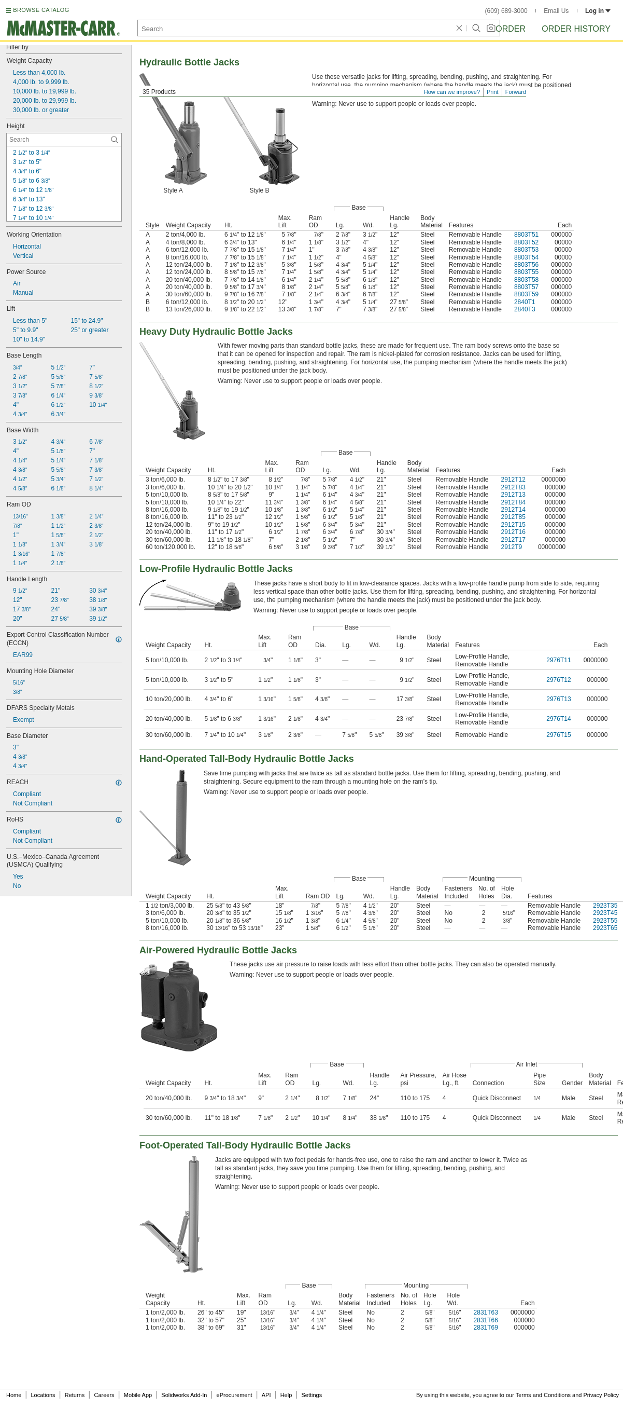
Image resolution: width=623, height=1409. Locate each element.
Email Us (556, 11)
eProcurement (234, 1395)
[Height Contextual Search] (64, 139)
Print (493, 92)
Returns (75, 1395)
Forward (515, 92)
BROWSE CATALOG (41, 10)
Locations (43, 1395)
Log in (598, 11)
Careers (104, 1395)
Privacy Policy (601, 1395)
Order (510, 28)
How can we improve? (452, 92)
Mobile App (138, 1395)
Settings (311, 1395)
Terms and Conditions (543, 1395)
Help (286, 1395)
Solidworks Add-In (184, 1395)
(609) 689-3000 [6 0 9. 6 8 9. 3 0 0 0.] (506, 11)
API (266, 1395)
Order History (576, 28)
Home (13, 1395)
